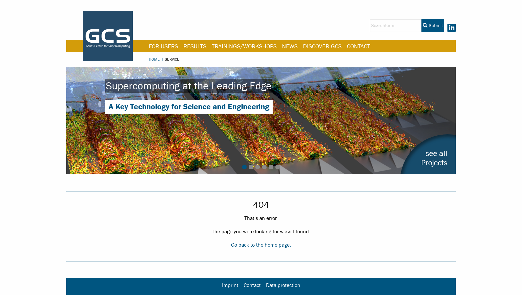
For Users (163, 46)
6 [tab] (277, 167)
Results (194, 46)
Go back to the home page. (261, 245)
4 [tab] (264, 167)
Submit (433, 25)
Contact (358, 46)
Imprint (230, 285)
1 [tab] (244, 167)
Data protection (283, 285)
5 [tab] (271, 167)
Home (154, 59)
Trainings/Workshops (244, 46)
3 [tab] (257, 167)
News (290, 46)
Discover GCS (322, 46)
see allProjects (434, 158)
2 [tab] (251, 167)
